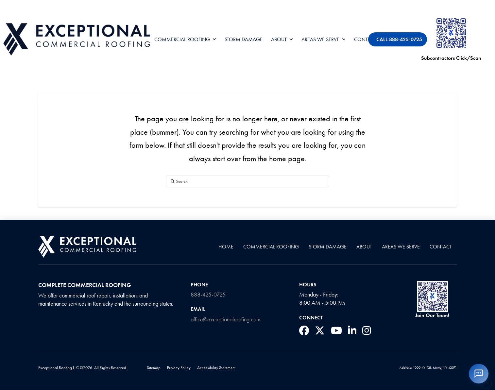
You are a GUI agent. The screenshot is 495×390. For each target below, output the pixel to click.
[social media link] (304, 330)
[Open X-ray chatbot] (478, 373)
